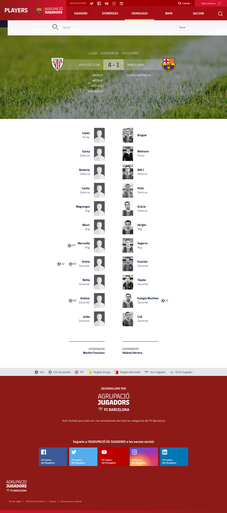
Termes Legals (15, 501)
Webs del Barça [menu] (211, 3)
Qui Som (198, 13)
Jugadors (80, 13)
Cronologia (139, 13)
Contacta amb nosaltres (71, 501)
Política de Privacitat (35, 501)
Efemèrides (110, 13)
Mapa (169, 13)
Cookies (52, 501)
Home (35, 24)
